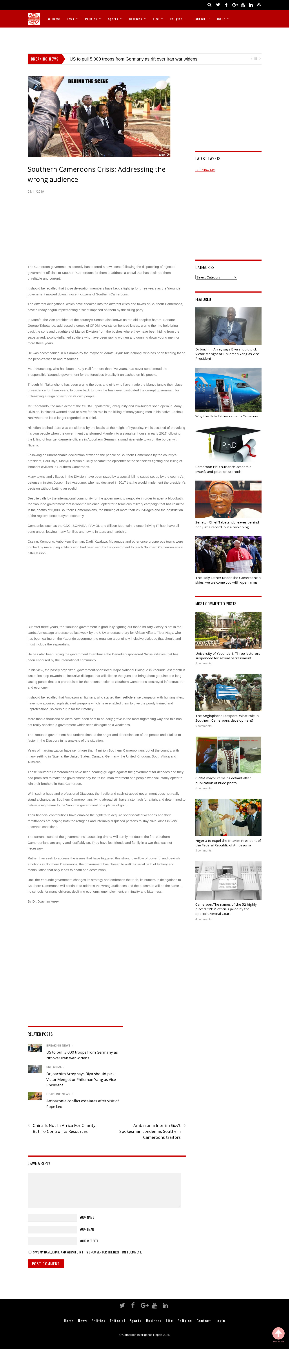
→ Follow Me (205, 170)
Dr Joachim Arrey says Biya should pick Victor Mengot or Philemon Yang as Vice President (81, 1079)
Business (135, 18)
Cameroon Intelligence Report (142, 1334)
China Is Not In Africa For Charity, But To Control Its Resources (62, 1128)
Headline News (58, 1094)
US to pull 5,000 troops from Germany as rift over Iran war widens (133, 59)
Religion (176, 18)
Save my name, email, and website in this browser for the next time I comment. (87, 1251)
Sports (113, 18)
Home (54, 18)
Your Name (87, 1217)
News (70, 18)
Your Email (87, 1229)
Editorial (54, 1067)
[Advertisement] (145, 40)
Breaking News (58, 1045)
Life (156, 18)
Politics (91, 18)
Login (220, 1320)
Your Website (89, 1240)
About (220, 18)
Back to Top (278, 1335)
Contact (199, 18)
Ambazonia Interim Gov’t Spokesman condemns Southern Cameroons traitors (152, 1131)
